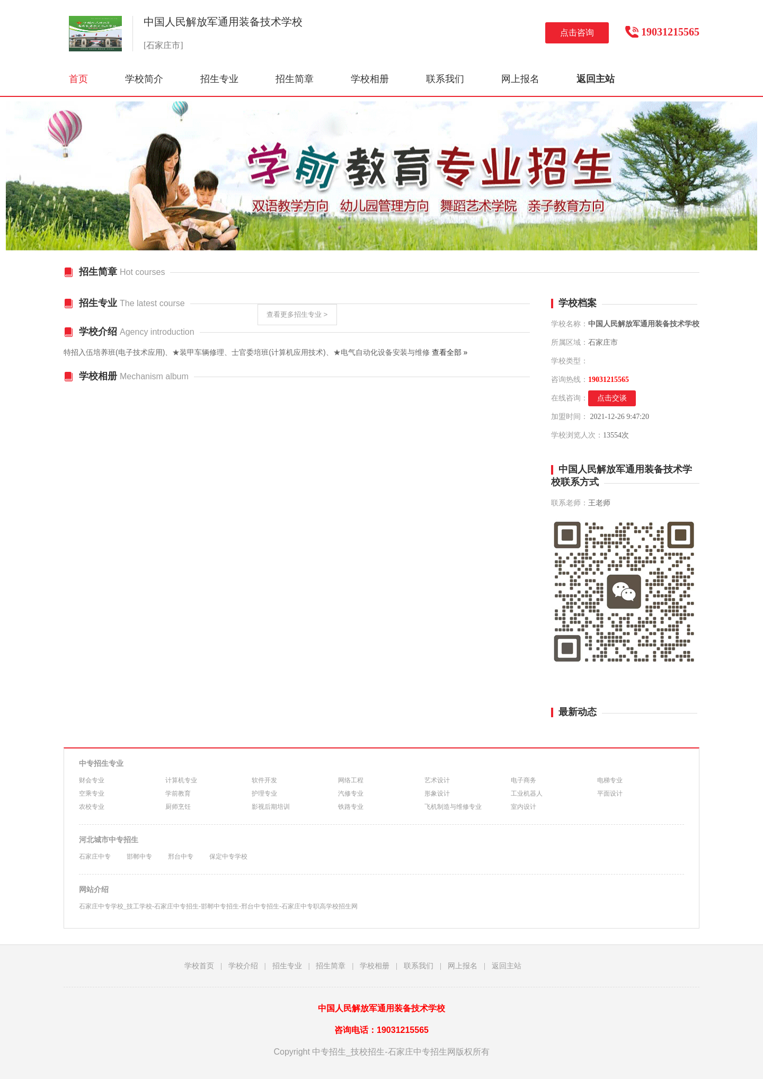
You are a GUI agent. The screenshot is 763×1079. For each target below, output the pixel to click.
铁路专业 (350, 806)
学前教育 (178, 793)
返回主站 (506, 966)
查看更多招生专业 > (297, 314)
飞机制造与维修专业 (453, 806)
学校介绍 (243, 966)
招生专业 (219, 79)
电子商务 (523, 780)
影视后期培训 (271, 806)
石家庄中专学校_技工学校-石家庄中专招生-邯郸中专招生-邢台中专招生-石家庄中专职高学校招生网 (218, 906)
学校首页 (199, 966)
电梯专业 (610, 780)
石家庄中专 (95, 856)
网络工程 (350, 780)
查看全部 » (450, 352)
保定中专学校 (228, 856)
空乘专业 (91, 793)
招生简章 (295, 79)
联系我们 (445, 79)
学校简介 (144, 79)
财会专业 (91, 780)
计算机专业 (181, 780)
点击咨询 (577, 32)
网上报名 (520, 79)
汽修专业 (350, 793)
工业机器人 (527, 793)
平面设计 (610, 793)
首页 (78, 79)
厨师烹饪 (178, 806)
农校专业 (91, 806)
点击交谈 (612, 398)
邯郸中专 (139, 856)
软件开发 (264, 780)
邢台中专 (180, 856)
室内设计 (523, 806)
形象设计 (437, 793)
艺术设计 (437, 780)
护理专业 (264, 793)
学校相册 (370, 79)
